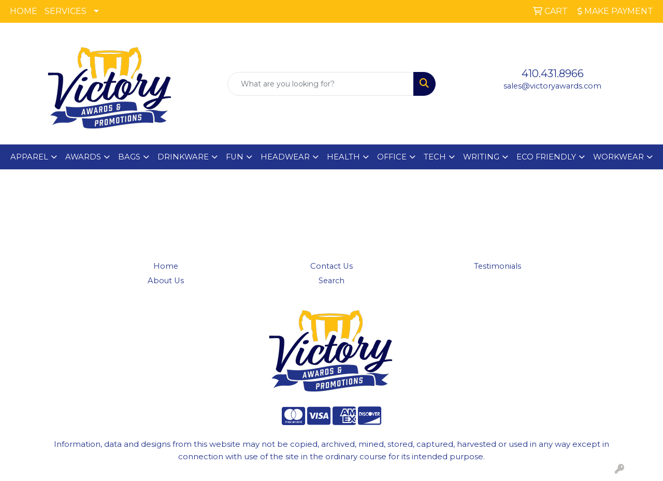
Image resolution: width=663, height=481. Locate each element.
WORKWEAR (618, 157)
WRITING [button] (481, 157)
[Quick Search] (320, 84)
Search (331, 280)
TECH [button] (435, 157)
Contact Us (331, 266)
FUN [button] (234, 157)
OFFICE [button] (392, 157)
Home (165, 266)
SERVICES (66, 11)
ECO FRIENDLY (546, 157)
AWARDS (83, 157)
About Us (166, 280)
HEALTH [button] (343, 157)
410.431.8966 (553, 73)
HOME (23, 11)
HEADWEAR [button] (285, 157)
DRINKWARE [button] (183, 157)
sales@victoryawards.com (552, 86)
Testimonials (497, 266)
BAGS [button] (129, 157)
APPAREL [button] (29, 157)
